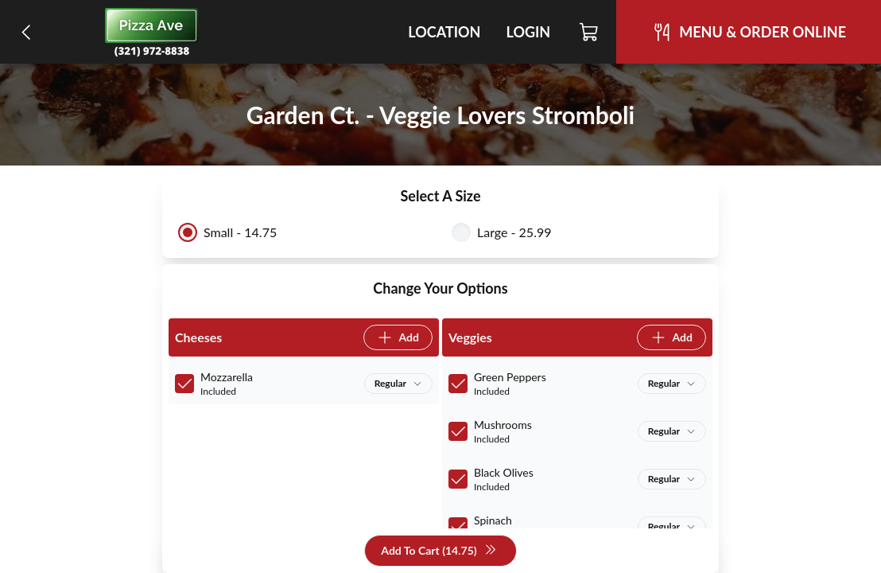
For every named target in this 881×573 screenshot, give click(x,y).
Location (444, 32)
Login (528, 32)
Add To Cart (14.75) (438, 551)
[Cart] (589, 32)
